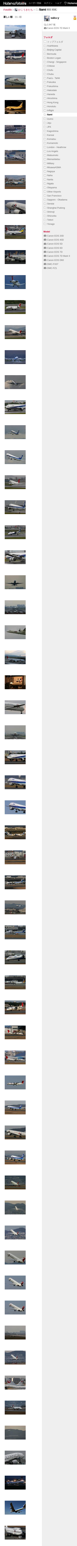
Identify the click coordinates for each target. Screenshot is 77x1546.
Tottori (48, 219)
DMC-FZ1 (50, 268)
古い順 (18, 17)
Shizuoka (50, 216)
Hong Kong (51, 102)
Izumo (48, 119)
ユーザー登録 (35, 3)
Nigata (49, 183)
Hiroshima (50, 98)
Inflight (49, 110)
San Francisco (52, 195)
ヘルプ (58, 3)
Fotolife (7, 9)
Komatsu (50, 139)
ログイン (48, 3)
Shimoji (49, 212)
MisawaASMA (52, 167)
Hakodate (50, 90)
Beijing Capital (52, 49)
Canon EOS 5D (53, 243)
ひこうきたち (24, 9)
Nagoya (49, 171)
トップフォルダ (53, 41)
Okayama (50, 187)
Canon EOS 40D (54, 239)
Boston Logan (52, 58)
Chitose (49, 66)
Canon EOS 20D (54, 235)
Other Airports (52, 191)
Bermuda (50, 54)
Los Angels (51, 151)
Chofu (48, 70)
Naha (48, 175)
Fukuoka (50, 82)
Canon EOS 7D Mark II (57, 28)
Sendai (49, 203)
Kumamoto (51, 143)
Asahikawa (51, 45)
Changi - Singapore (55, 62)
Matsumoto (51, 155)
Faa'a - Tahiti (52, 78)
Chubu (49, 74)
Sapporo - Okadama (55, 199)
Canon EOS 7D (53, 252)
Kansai (49, 135)
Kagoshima (51, 131)
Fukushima (51, 86)
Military (49, 163)
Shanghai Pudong (54, 208)
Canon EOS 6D (53, 248)
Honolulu (50, 106)
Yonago (49, 224)
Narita (48, 179)
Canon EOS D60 (54, 260)
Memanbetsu (52, 159)
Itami (48, 114)
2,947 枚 (50, 24)
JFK (47, 127)
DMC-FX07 (51, 264)
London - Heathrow (55, 147)
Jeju (47, 123)
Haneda (49, 94)
